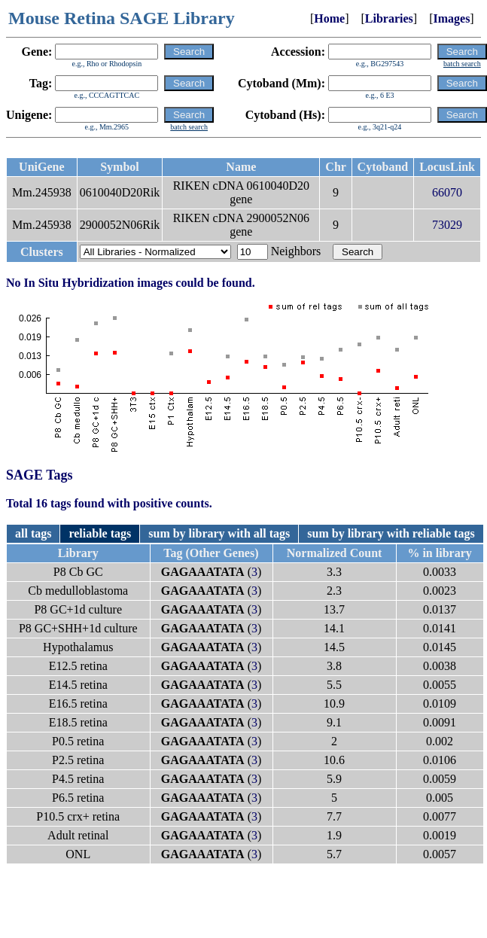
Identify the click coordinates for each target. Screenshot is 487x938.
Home (329, 18)
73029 (447, 224)
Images (451, 18)
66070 (447, 192)
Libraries (389, 18)
